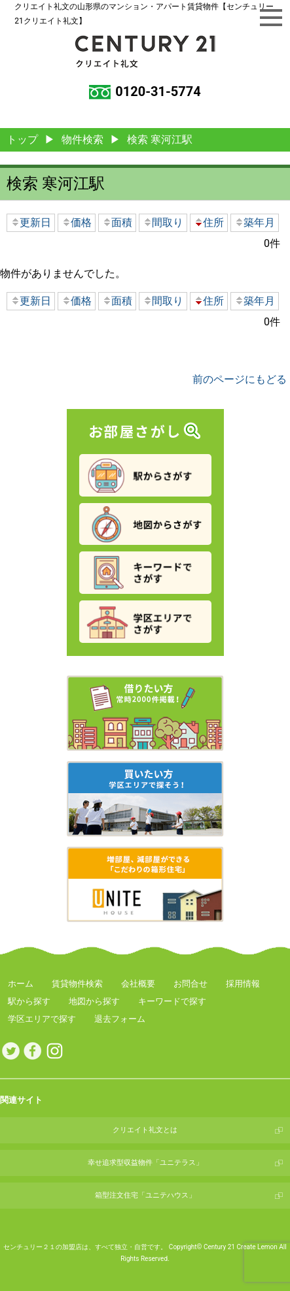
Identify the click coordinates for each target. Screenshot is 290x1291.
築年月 (254, 222)
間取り (163, 222)
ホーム (20, 984)
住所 (209, 222)
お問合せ (190, 984)
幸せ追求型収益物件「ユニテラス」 (145, 1162)
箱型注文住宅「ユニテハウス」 (145, 1195)
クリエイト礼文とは (145, 1130)
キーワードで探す (172, 1001)
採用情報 (243, 984)
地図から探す (94, 1001)
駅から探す (29, 1001)
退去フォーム (119, 1019)
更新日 (30, 222)
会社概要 (138, 984)
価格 (77, 222)
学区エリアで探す (42, 1019)
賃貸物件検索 (77, 984)
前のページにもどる (239, 379)
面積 (117, 222)
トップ (22, 139)
